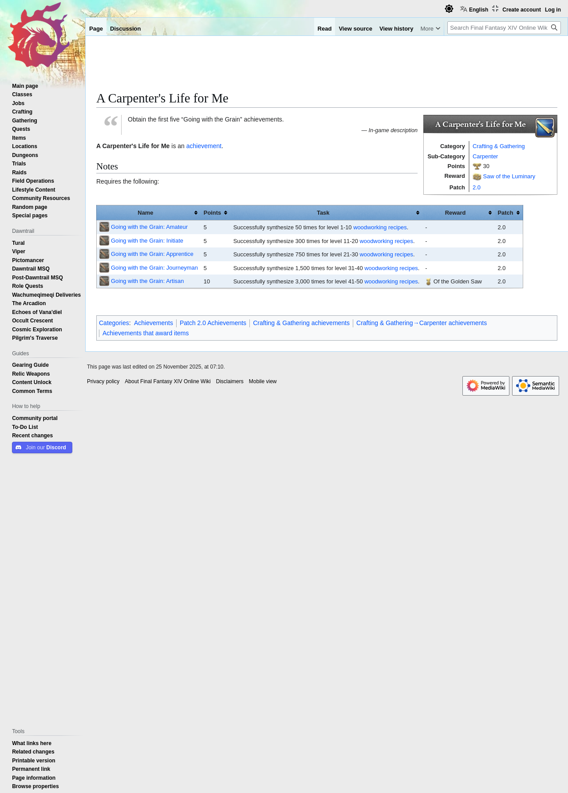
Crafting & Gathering (499, 146)
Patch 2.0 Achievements (213, 322)
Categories (114, 322)
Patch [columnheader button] (505, 212)
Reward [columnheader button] (455, 212)
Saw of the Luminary (509, 175)
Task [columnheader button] (323, 212)
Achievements (153, 322)
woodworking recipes (380, 227)
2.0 (477, 187)
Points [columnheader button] (212, 212)
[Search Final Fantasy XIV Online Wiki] (504, 27)
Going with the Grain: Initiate (147, 240)
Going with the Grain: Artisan (147, 281)
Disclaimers (230, 381)
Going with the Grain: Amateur (149, 226)
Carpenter (485, 156)
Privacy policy (103, 381)
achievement (203, 146)
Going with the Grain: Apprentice (152, 253)
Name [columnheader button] (145, 212)
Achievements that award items (146, 333)
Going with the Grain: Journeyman (154, 267)
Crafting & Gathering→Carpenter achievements (421, 322)
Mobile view (263, 381)
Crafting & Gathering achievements (301, 322)
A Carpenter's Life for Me (133, 146)
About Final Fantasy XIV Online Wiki (167, 381)
